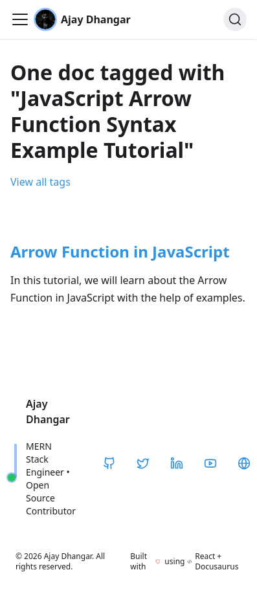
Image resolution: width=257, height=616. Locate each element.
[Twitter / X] (143, 463)
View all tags (40, 182)
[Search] (235, 19)
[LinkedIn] (177, 463)
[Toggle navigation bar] (20, 19)
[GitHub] (109, 463)
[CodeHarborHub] (244, 463)
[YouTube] (210, 463)
